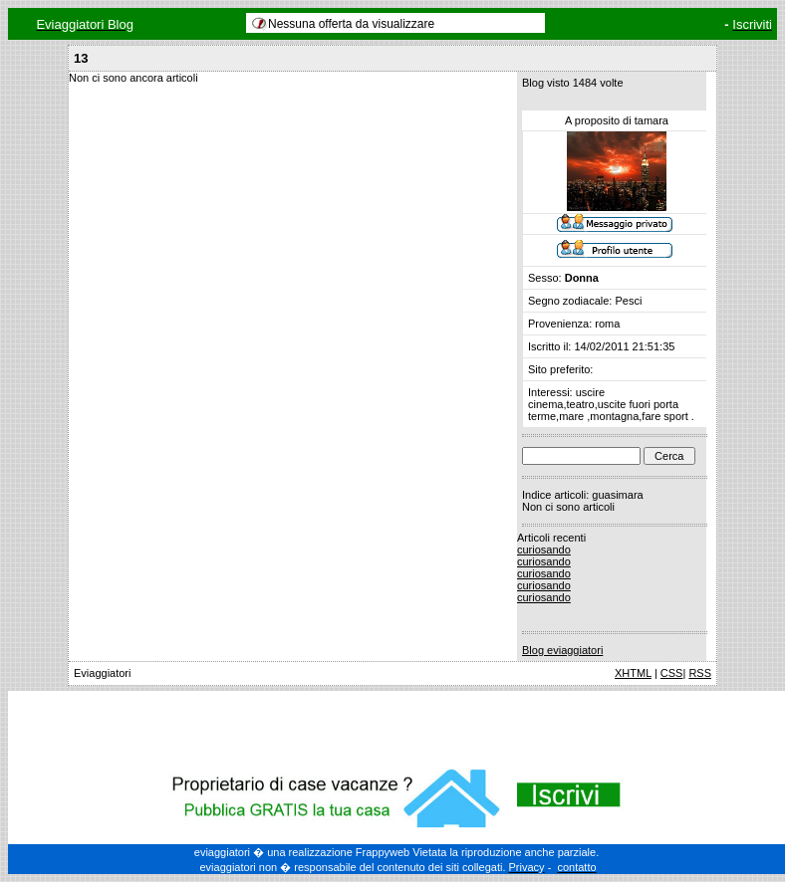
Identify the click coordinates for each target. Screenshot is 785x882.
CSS (671, 673)
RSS (699, 673)
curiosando (544, 549)
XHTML (633, 673)
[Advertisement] (396, 726)
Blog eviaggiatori (562, 650)
